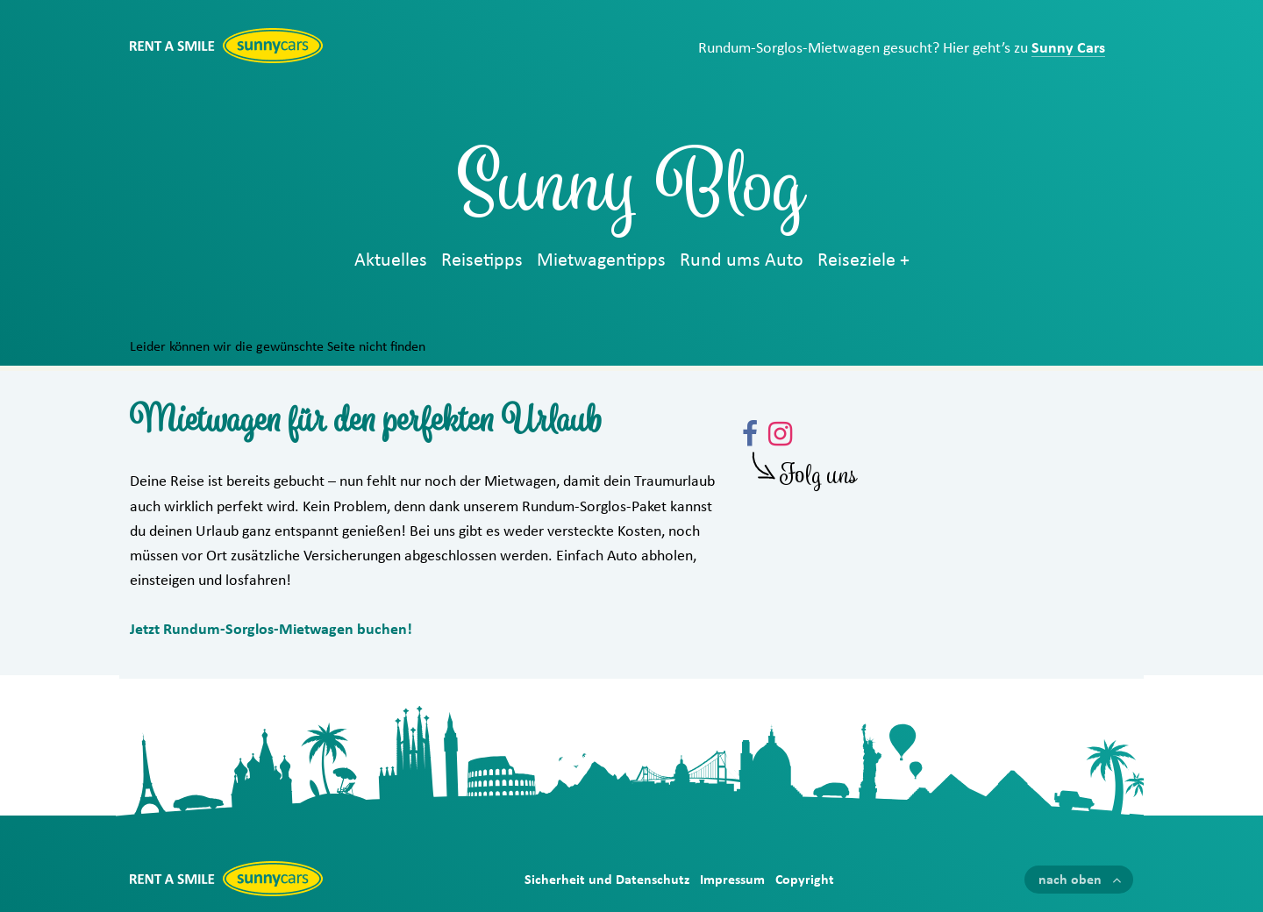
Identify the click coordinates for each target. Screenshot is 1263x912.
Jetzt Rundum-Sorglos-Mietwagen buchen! (271, 630)
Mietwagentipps (601, 260)
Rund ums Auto (741, 260)
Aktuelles (390, 260)
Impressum (732, 880)
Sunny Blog (631, 194)
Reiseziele (856, 260)
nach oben (1070, 880)
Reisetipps (482, 260)
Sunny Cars (1068, 48)
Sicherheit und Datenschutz (606, 880)
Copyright (804, 880)
